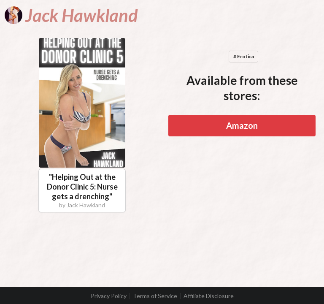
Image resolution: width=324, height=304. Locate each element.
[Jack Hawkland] (71, 15)
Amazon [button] (242, 125)
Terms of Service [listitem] (155, 296)
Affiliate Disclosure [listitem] (209, 296)
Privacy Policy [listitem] (109, 296)
